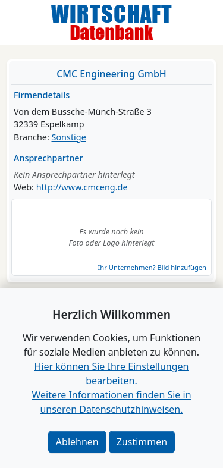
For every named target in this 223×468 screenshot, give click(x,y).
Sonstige (69, 137)
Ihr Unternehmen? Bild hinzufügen (152, 267)
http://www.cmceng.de (82, 187)
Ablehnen (77, 441)
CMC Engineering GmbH (111, 73)
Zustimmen (142, 441)
